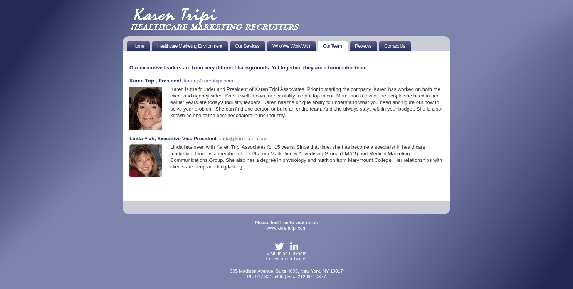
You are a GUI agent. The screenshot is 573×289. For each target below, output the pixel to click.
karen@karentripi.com (208, 81)
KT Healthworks (215, 19)
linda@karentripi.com (242, 138)
